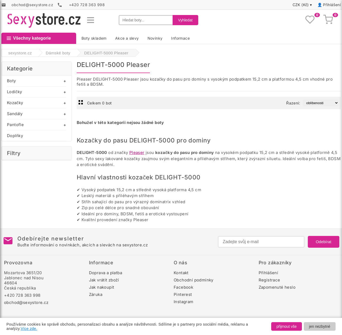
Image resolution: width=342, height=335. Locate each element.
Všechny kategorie (29, 38)
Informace (180, 38)
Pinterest (183, 294)
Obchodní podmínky (193, 280)
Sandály (15, 113)
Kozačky (15, 102)
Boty (11, 80)
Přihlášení (332, 4)
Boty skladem (94, 38)
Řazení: (293, 103)
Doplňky (15, 135)
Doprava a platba (105, 272)
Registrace (269, 280)
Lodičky (14, 91)
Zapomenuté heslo (277, 287)
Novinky (155, 38)
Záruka (95, 294)
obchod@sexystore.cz (26, 302)
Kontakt (181, 272)
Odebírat (323, 241)
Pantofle (15, 124)
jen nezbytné (319, 326)
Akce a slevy (127, 38)
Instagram (183, 301)
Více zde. (29, 328)
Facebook (183, 287)
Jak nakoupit (101, 287)
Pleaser (137, 152)
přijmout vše (287, 326)
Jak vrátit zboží (104, 280)
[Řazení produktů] (321, 103)
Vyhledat (185, 20)
